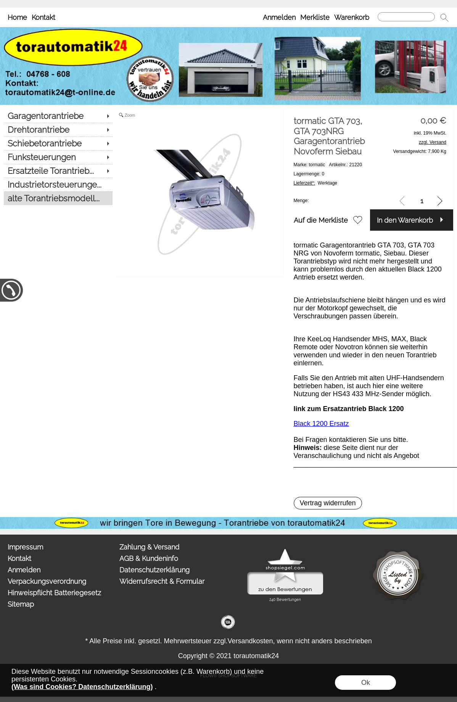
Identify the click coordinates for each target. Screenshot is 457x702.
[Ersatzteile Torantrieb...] (58, 171)
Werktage (316, 183)
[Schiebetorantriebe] (58, 143)
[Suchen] (406, 16)
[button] (444, 17)
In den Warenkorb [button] (405, 220)
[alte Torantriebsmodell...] (58, 198)
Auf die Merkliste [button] (321, 220)
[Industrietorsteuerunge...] (58, 184)
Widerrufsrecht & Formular (161, 581)
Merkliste (315, 17)
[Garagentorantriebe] (58, 116)
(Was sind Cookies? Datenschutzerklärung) (82, 687)
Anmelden (279, 17)
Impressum (25, 547)
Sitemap (21, 604)
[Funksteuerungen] (58, 157)
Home (17, 17)
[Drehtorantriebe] (58, 130)
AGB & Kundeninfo (148, 558)
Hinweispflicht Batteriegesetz (54, 593)
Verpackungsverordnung (47, 581)
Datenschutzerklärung (154, 570)
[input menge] (421, 200)
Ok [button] (365, 682)
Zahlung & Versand (149, 547)
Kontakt (43, 17)
